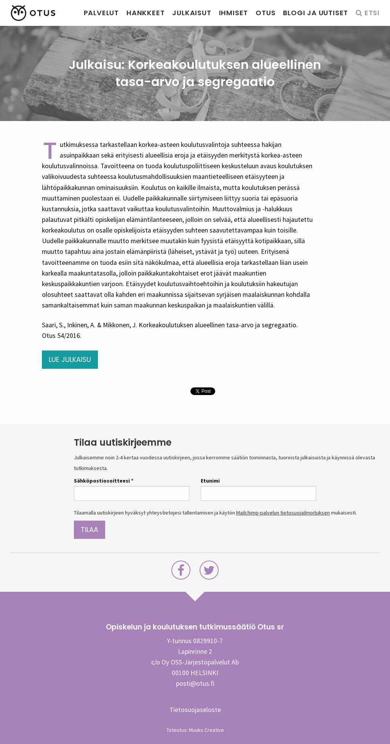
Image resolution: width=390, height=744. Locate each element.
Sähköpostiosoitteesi (103, 480)
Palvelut (101, 13)
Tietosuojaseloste (195, 710)
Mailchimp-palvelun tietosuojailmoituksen (283, 512)
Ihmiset (233, 13)
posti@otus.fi (195, 683)
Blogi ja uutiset (315, 13)
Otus (265, 13)
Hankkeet (145, 13)
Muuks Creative (206, 729)
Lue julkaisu (70, 359)
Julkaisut (191, 13)
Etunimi (210, 480)
